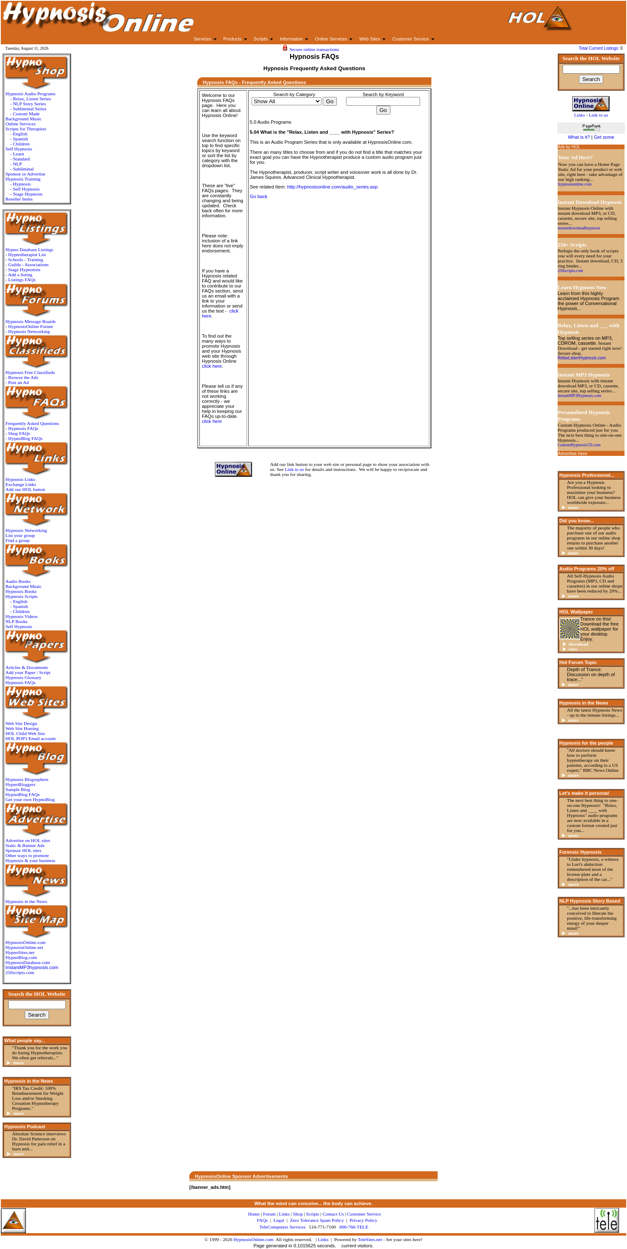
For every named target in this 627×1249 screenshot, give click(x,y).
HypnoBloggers (20, 784)
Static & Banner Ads (24, 845)
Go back (259, 196)
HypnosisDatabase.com (27, 962)
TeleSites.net (370, 1239)
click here (212, 366)
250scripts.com (19, 972)
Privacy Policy (363, 1220)
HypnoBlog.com (21, 957)
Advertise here (572, 453)
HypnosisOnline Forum (30, 326)
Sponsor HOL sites (23, 850)
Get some (604, 137)
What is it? (579, 137)
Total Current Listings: (600, 48)
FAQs (262, 1220)
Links (323, 1239)
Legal (278, 1220)
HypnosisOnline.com (253, 1239)
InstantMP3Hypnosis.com (579, 395)
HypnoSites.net (20, 952)
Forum (269, 1213)
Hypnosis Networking (29, 331)
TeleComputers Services (283, 1226)
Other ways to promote (27, 855)
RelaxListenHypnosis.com (582, 358)
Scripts (312, 1213)
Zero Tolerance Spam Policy (317, 1220)
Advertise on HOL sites (27, 840)
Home (254, 1213)
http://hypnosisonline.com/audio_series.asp (332, 186)
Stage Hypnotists (24, 269)
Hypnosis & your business (30, 860)
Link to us (294, 469)
